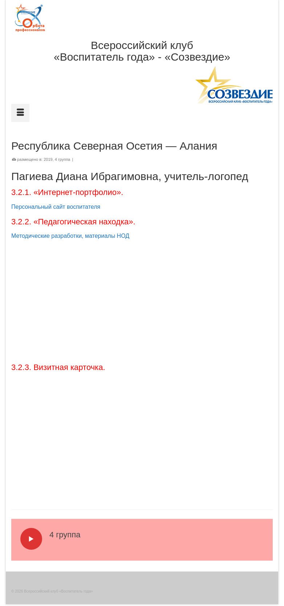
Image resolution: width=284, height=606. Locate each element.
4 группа (62, 159)
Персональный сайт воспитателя (55, 207)
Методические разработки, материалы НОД (70, 236)
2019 (48, 159)
